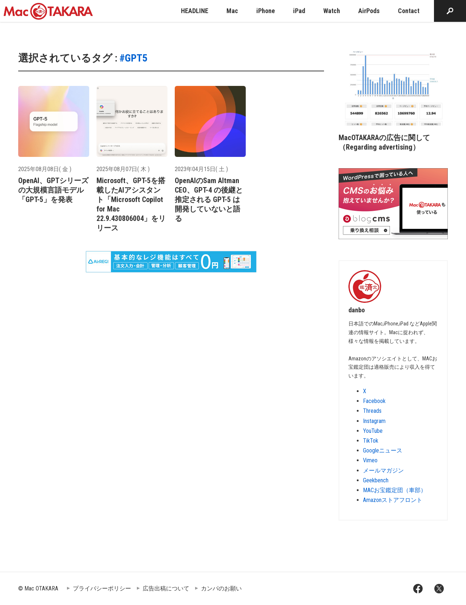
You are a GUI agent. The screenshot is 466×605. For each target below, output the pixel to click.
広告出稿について (166, 588)
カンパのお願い (221, 588)
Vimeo (370, 460)
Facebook (374, 401)
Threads (372, 410)
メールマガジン (383, 470)
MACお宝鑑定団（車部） (394, 490)
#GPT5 (133, 58)
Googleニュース (382, 450)
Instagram (374, 421)
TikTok (370, 440)
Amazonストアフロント (392, 500)
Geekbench (375, 480)
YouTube (373, 430)
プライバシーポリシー (102, 588)
